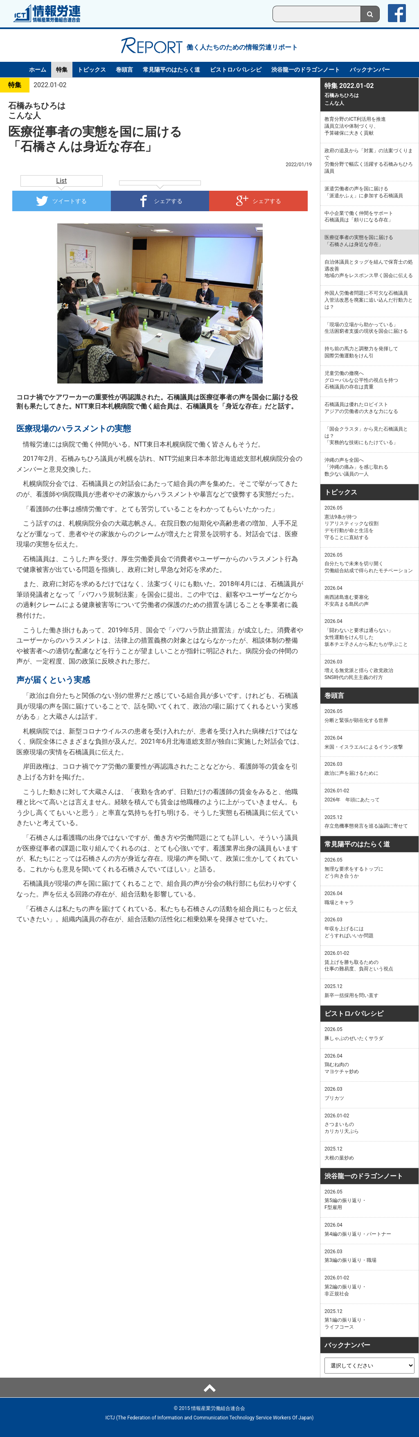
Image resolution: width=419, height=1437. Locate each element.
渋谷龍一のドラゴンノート (305, 69)
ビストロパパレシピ (235, 69)
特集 (62, 69)
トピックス (91, 69)
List (61, 181)
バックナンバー (370, 69)
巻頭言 (124, 69)
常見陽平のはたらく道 (171, 69)
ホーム (37, 69)
